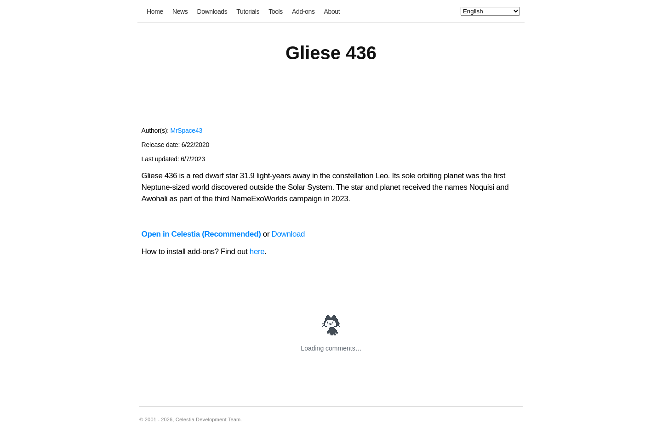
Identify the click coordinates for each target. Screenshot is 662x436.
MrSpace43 (186, 130)
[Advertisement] (331, 100)
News (180, 11)
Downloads (212, 11)
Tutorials (247, 11)
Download (288, 234)
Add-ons (303, 11)
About (332, 11)
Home (155, 11)
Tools (275, 11)
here (257, 251)
